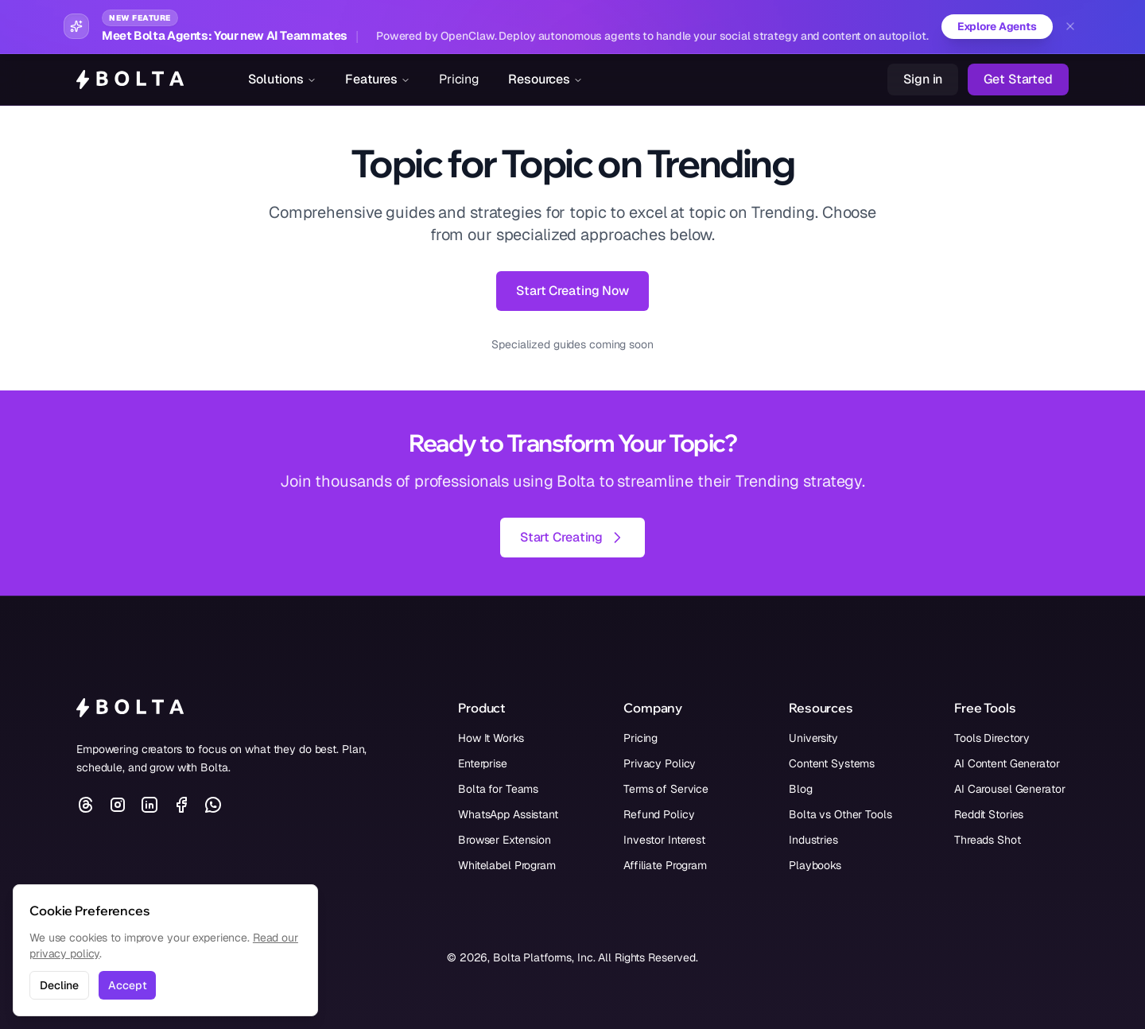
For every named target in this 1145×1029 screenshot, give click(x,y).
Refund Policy (658, 814)
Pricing (459, 79)
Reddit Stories (988, 814)
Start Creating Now (572, 290)
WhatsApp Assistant (508, 814)
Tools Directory (992, 738)
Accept (127, 985)
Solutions (282, 79)
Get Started (1018, 79)
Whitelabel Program (507, 865)
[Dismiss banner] (1070, 27)
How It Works (491, 738)
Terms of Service (665, 789)
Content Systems (832, 763)
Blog (801, 789)
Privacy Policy (659, 763)
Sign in (922, 79)
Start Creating (572, 537)
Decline (59, 985)
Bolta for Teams (498, 789)
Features (377, 79)
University (813, 738)
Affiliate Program (665, 865)
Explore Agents (996, 27)
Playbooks (815, 865)
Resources (545, 79)
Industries (813, 840)
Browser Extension (504, 840)
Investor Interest (664, 840)
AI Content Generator (1007, 763)
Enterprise (482, 763)
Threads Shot (987, 840)
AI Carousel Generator (1009, 789)
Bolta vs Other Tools (840, 814)
